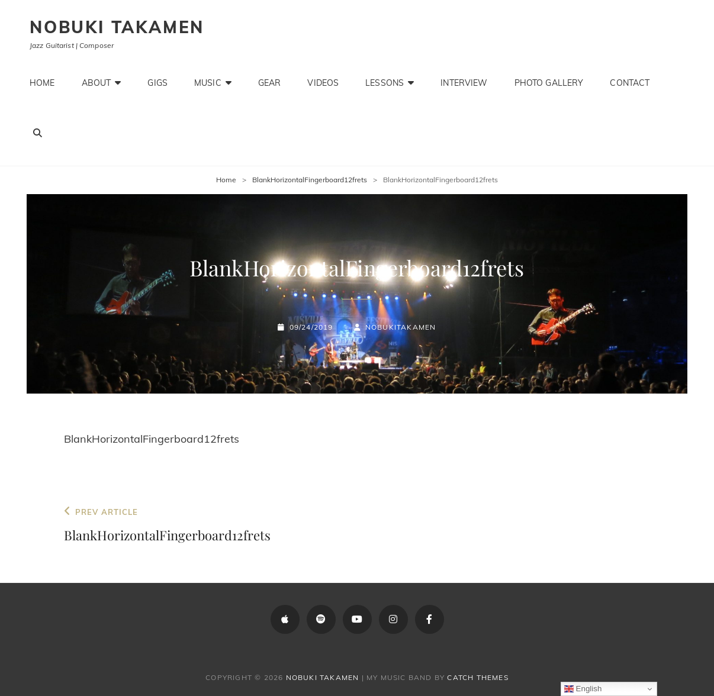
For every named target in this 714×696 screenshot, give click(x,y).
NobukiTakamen (400, 327)
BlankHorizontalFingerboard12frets (309, 179)
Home (42, 83)
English (583, 689)
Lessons (384, 83)
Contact (629, 83)
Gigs (157, 83)
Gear (269, 83)
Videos (323, 83)
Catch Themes (477, 677)
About (96, 83)
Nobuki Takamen (117, 27)
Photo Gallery (549, 83)
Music (207, 83)
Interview (463, 83)
